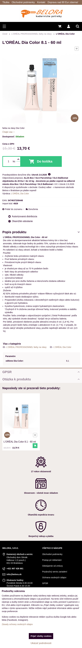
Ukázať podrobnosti (41, 643)
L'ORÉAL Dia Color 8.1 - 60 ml (20, 434)
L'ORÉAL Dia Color (62, 347)
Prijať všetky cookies (41, 636)
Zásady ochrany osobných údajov (17, 624)
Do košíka (44, 161)
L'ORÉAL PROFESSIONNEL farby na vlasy (26, 347)
